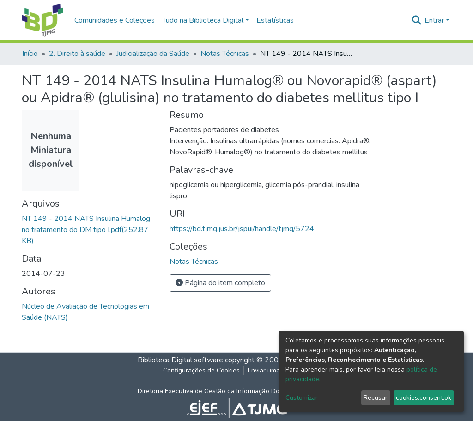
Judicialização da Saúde (152, 54)
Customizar (301, 397)
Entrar (434, 20)
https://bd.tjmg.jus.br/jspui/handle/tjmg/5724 (242, 229)
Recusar (376, 397)
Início (30, 54)
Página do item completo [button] (220, 283)
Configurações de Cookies (201, 370)
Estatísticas (275, 20)
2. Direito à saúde (77, 54)
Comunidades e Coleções (114, 20)
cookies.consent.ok (423, 397)
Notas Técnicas (224, 54)
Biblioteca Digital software (180, 360)
